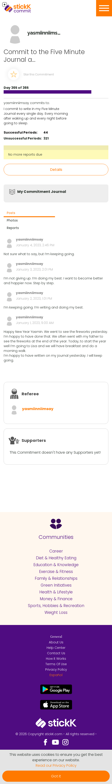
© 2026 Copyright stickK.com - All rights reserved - (56, 734)
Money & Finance (56, 599)
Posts (11, 213)
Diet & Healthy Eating (56, 558)
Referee (30, 394)
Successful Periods (20, 132)
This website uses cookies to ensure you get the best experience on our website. (56, 757)
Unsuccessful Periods (22, 138)
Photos (12, 220)
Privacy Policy (56, 669)
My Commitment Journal (41, 191)
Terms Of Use (56, 664)
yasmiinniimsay (37, 408)
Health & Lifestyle (56, 592)
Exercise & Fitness (56, 571)
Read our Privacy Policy (56, 765)
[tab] (29, 213)
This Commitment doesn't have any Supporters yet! (55, 452)
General (56, 637)
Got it (56, 776)
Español (56, 675)
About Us (56, 642)
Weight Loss (56, 612)
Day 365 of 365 (16, 87)
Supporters (34, 440)
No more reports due (25, 154)
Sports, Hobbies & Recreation (56, 605)
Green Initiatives (56, 585)
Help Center (56, 647)
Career (56, 551)
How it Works (56, 658)
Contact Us (56, 653)
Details (56, 169)
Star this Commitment (38, 74)
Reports (13, 228)
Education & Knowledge (56, 564)
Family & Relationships (56, 578)
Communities (56, 537)
